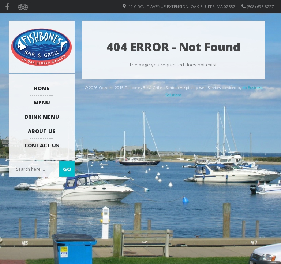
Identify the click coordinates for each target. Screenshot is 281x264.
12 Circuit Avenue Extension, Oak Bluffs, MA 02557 (181, 6)
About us (42, 131)
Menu (42, 102)
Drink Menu (42, 116)
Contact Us (42, 145)
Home (42, 88)
